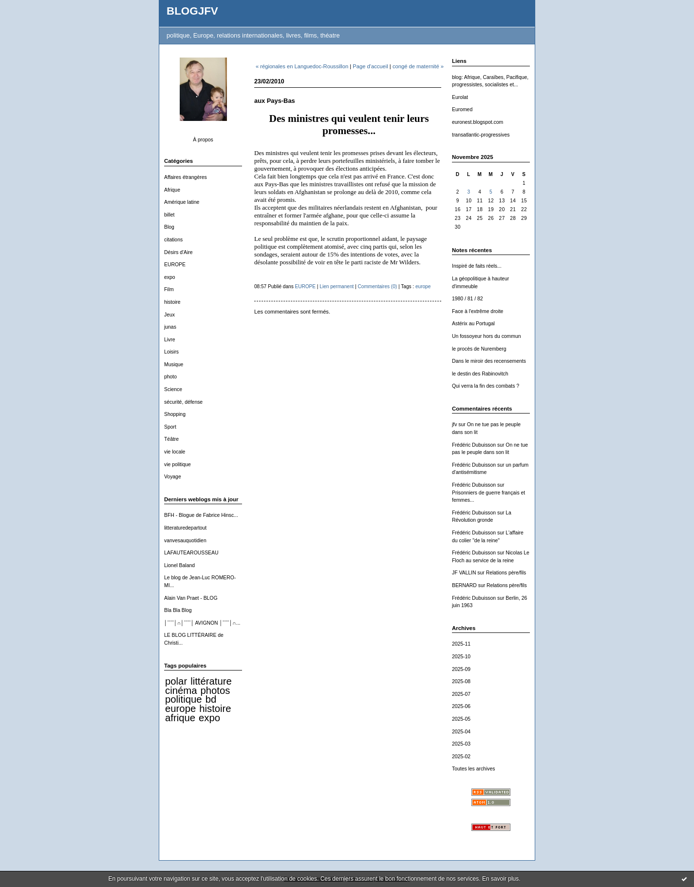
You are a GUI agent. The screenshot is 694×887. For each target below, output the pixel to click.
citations (173, 239)
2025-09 (461, 669)
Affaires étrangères (185, 177)
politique (183, 699)
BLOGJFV (192, 11)
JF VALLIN (464, 572)
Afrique (172, 190)
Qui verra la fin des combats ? (485, 386)
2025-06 (461, 706)
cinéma (181, 690)
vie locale (174, 451)
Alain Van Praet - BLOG (191, 598)
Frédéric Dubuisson (474, 445)
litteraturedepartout (185, 528)
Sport (170, 427)
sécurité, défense (183, 402)
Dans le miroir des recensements (489, 361)
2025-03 (461, 744)
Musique (173, 364)
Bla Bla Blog (178, 610)
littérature (210, 681)
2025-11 (461, 644)
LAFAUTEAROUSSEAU (191, 552)
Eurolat (460, 97)
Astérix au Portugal (473, 323)
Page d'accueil (370, 66)
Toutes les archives (473, 768)
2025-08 (461, 681)
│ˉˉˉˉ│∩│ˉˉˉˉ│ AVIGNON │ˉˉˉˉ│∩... (202, 623)
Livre (169, 339)
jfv (454, 424)
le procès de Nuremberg (479, 349)
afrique (180, 717)
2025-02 (461, 756)
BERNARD (464, 585)
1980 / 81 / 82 (467, 298)
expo (169, 277)
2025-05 (461, 719)
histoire (172, 302)
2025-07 (461, 694)
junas (170, 327)
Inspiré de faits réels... (477, 266)
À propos (203, 139)
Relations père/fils (506, 572)
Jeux (169, 314)
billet (169, 214)
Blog (169, 227)
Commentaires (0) (377, 286)
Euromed (462, 109)
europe (180, 708)
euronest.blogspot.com (477, 122)
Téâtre (171, 439)
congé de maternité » (418, 66)
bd (211, 699)
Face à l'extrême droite (477, 311)
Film (169, 289)
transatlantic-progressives (480, 135)
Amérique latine (181, 202)
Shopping (175, 414)
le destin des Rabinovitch (480, 373)
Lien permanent (336, 286)
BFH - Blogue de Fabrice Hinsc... (201, 515)
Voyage (172, 476)
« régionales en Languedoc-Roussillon (302, 66)
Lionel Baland (179, 565)
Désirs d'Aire (178, 252)
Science (173, 389)
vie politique (177, 464)
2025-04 (461, 731)
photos (215, 690)
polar (176, 681)
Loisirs (171, 352)
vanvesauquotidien (185, 540)
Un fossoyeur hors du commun (486, 336)
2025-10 (461, 656)
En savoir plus (500, 878)
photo (170, 376)
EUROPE (175, 264)
